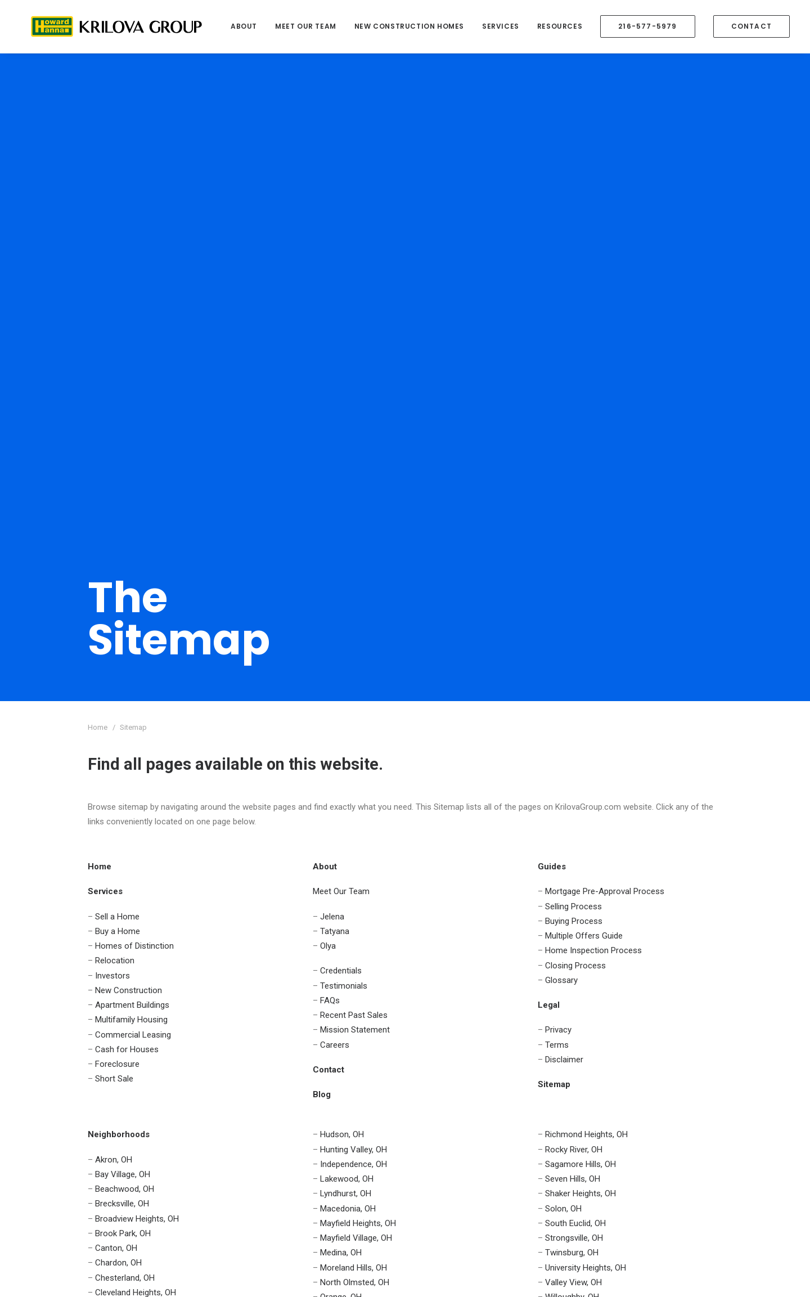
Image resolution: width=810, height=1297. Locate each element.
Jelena (332, 471)
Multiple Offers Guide (584, 490)
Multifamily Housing (131, 574)
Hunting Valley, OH (353, 704)
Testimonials (343, 540)
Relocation (114, 515)
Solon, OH (563, 763)
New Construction (128, 545)
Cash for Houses (127, 604)
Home (99, 998)
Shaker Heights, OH (580, 748)
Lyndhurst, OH (345, 748)
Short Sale (114, 633)
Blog (433, 1101)
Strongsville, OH (574, 792)
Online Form (692, 1101)
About (244, 26)
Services (500, 26)
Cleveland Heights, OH (135, 847)
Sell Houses (302, 998)
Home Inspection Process (593, 505)
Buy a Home (117, 486)
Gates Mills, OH (123, 861)
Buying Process (573, 475)
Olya (328, 500)
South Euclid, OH (575, 778)
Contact (103, 1042)
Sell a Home (117, 471)
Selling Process (573, 461)
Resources (559, 26)
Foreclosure (117, 618)
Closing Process (575, 520)
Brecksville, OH (122, 758)
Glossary (561, 534)
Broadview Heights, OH (137, 773)
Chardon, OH (118, 817)
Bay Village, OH (122, 729)
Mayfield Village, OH (356, 792)
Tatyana (334, 486)
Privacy (558, 584)
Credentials (341, 525)
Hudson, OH (342, 689)
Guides (100, 1071)
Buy (263, 998)
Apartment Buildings (132, 559)
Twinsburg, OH (571, 807)
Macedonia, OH (348, 763)
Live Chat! (684, 1119)
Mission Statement (355, 584)
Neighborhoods (116, 1057)
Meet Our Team (305, 26)
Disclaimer (564, 614)
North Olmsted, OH (354, 837)
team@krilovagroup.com (660, 1084)
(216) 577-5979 (678, 1066)
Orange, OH (341, 851)
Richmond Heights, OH (586, 689)
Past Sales (445, 1042)
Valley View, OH (573, 837)
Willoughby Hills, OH (581, 866)
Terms (557, 599)
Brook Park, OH (123, 788)
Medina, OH (341, 807)
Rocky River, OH (573, 704)
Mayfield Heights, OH (358, 778)
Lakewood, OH (347, 733)
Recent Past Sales (354, 569)
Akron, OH (113, 714)
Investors (112, 530)
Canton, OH (116, 802)
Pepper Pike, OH (349, 881)
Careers (334, 599)
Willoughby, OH (572, 851)
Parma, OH (339, 866)
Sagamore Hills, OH (580, 718)
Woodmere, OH (573, 881)
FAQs (330, 555)
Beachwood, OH (124, 743)
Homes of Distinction (134, 500)
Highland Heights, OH (133, 876)
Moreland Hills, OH (353, 822)
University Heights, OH (585, 822)
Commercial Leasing (133, 589)
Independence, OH (353, 718)
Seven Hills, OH (572, 733)
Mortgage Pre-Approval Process (604, 446)
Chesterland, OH (125, 832)
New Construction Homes (409, 26)
